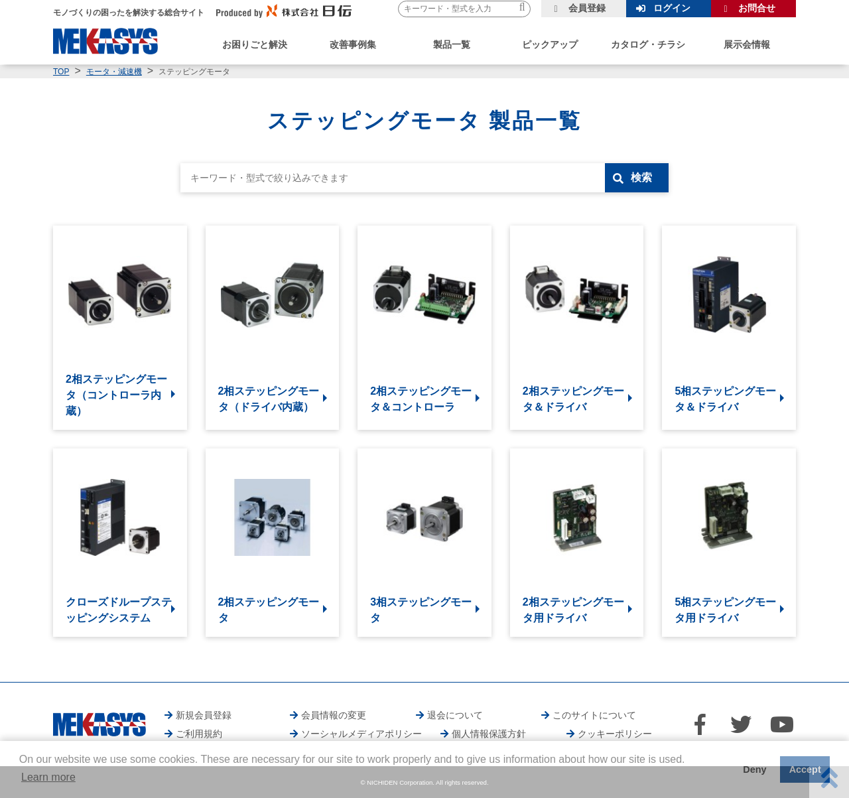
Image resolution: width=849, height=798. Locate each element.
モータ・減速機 (114, 71)
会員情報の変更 (333, 715)
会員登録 (587, 8)
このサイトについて (594, 715)
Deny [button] (754, 769)
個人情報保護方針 (489, 733)
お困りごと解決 (254, 44)
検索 (641, 177)
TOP (61, 71)
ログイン (671, 8)
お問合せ (756, 8)
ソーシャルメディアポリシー (361, 733)
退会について (455, 715)
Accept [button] (805, 769)
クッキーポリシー (615, 733)
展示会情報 (747, 44)
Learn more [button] (48, 777)
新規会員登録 (203, 715)
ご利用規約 (199, 733)
